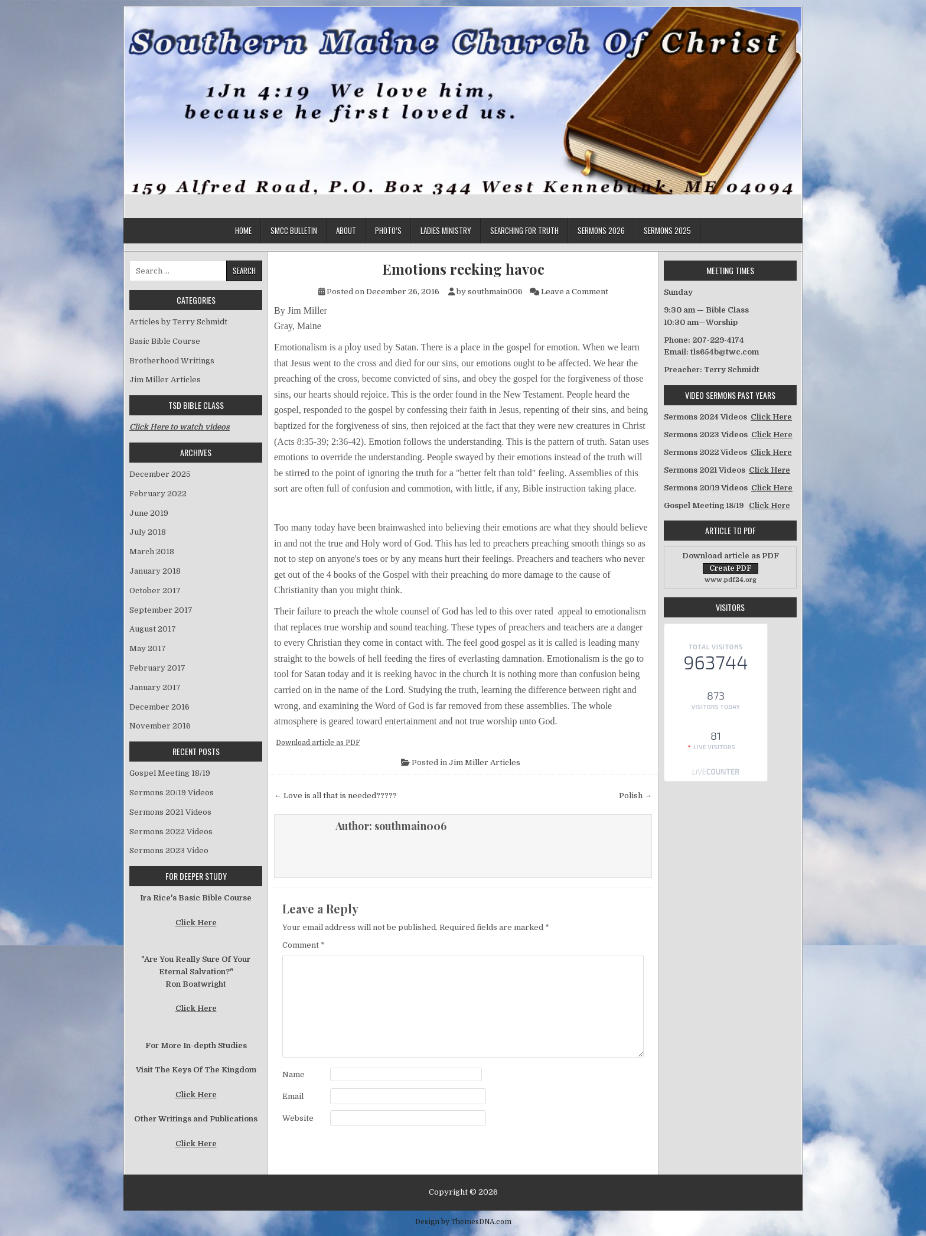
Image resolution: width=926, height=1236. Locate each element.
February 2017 (157, 667)
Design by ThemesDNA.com (463, 1222)
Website (298, 1118)
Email (293, 1096)
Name (293, 1074)
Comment (303, 945)
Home (243, 230)
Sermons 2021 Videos (170, 812)
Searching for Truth (524, 230)
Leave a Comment (574, 291)
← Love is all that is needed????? (335, 795)
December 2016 (159, 706)
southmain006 (495, 291)
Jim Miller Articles (484, 762)
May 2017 (147, 648)
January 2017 (155, 687)
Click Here (196, 922)
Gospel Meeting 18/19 (169, 773)
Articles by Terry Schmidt (178, 321)
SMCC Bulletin (293, 230)
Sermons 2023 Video (168, 850)
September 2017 (161, 610)
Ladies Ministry (445, 230)
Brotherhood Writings (171, 360)
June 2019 (148, 513)
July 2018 (147, 532)
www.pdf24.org (731, 580)
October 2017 (155, 590)
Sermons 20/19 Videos (171, 792)
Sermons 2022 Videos (171, 831)
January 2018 (155, 571)
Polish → (635, 795)
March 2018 (151, 551)
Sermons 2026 (601, 230)
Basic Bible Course (164, 341)
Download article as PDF (318, 743)
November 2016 (160, 725)
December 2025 (160, 474)
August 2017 (152, 628)
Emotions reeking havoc (463, 269)
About (346, 230)
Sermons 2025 (667, 230)
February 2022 (158, 493)
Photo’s (388, 230)
